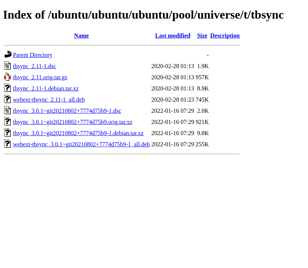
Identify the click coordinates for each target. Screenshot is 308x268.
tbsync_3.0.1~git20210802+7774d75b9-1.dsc (67, 111)
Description (225, 35)
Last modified (173, 35)
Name (81, 35)
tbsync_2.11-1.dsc (34, 66)
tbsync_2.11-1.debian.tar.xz (45, 88)
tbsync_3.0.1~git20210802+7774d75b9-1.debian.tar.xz (78, 133)
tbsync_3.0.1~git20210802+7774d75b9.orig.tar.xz (72, 122)
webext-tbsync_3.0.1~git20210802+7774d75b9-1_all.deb (81, 144)
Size (202, 35)
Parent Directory (32, 55)
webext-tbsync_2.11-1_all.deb (49, 99)
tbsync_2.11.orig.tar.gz (40, 77)
